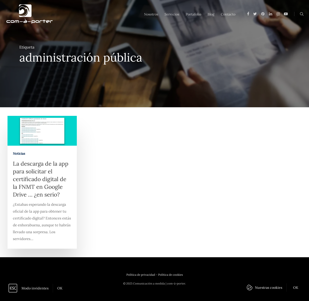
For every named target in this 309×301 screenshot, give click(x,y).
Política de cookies (170, 275)
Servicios (172, 14)
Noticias (19, 155)
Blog (211, 14)
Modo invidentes (34, 288)
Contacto (228, 14)
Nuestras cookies (268, 287)
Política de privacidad (140, 275)
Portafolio (193, 14)
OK (59, 288)
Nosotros (151, 14)
